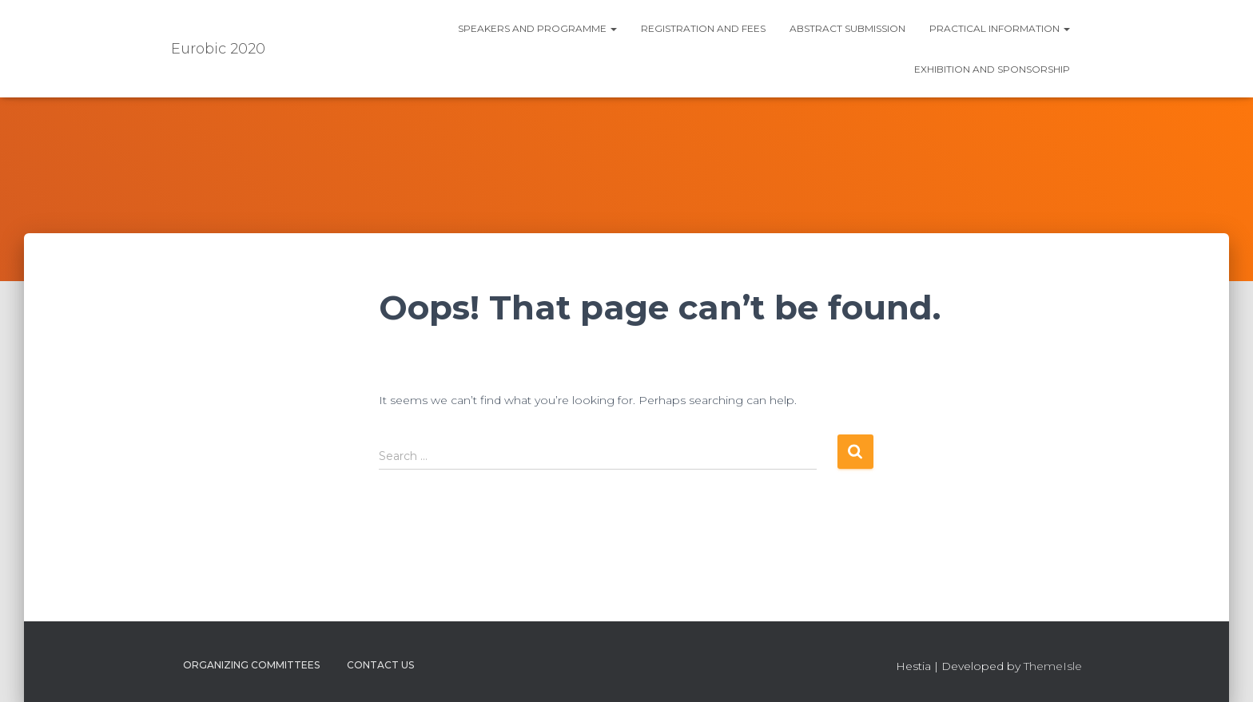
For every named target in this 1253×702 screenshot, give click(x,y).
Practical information (999, 28)
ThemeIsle (1053, 666)
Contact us (380, 665)
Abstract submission (847, 28)
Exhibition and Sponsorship (992, 69)
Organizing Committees (251, 665)
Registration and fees (703, 28)
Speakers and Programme (537, 28)
